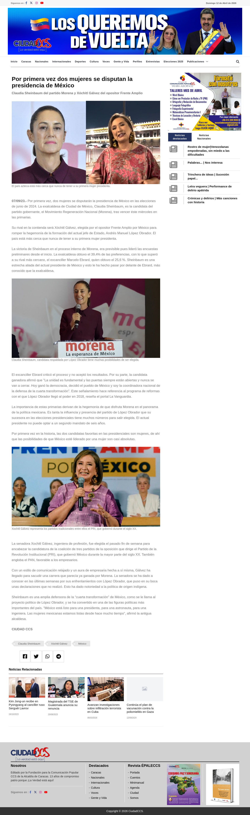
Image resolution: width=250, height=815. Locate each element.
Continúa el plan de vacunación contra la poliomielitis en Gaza (140, 708)
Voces (106, 61)
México (82, 643)
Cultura (94, 61)
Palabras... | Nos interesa (205, 162)
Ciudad (134, 792)
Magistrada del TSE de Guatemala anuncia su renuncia (63, 705)
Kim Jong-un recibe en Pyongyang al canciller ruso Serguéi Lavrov (27, 705)
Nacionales (41, 61)
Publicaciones (195, 61)
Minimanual (137, 782)
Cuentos (135, 777)
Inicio (14, 61)
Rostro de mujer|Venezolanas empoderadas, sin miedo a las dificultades (208, 150)
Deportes (80, 61)
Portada (135, 772)
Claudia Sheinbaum (29, 643)
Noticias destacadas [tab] (180, 137)
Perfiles (137, 61)
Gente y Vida (121, 61)
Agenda (134, 787)
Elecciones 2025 (173, 61)
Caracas (26, 61)
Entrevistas (153, 61)
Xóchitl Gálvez (59, 643)
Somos (134, 797)
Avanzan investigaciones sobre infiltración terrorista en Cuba (104, 708)
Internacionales (61, 61)
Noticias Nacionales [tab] (204, 137)
